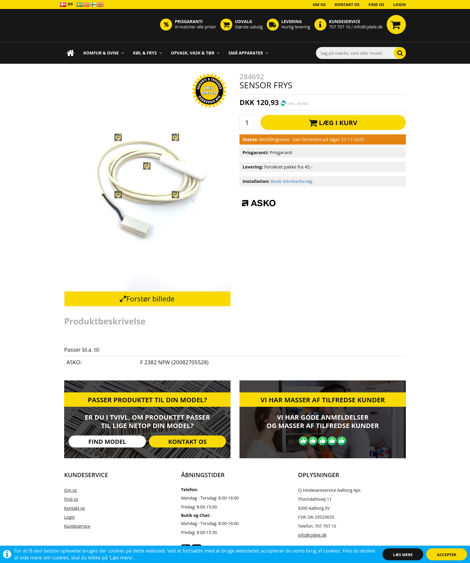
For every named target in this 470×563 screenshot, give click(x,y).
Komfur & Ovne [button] (103, 53)
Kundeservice (77, 526)
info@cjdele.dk (312, 535)
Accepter (446, 554)
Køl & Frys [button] (147, 53)
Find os (377, 4)
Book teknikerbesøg (291, 181)
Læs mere (403, 554)
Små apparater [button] (248, 53)
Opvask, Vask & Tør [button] (195, 53)
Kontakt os (347, 4)
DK (66, 4)
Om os (319, 4)
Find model (107, 442)
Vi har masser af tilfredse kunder (322, 399)
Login (399, 4)
